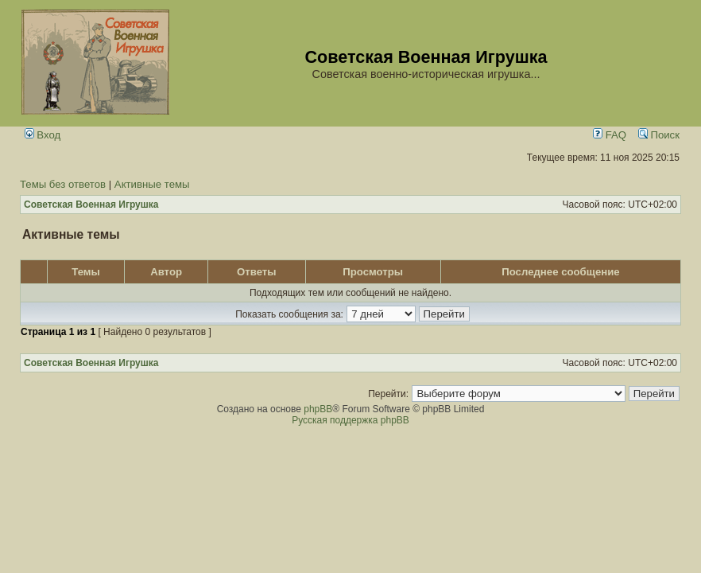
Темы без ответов (63, 184)
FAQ (609, 135)
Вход (43, 135)
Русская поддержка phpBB (350, 420)
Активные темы (152, 184)
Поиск (659, 135)
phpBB (318, 409)
